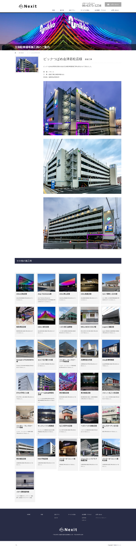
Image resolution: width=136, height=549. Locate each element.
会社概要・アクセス (100, 10)
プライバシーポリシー (101, 517)
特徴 (53, 10)
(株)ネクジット (117, 545)
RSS (16, 544)
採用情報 (84, 517)
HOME (28, 514)
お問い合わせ (115, 4)
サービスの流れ (85, 10)
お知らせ (84, 520)
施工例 (62, 10)
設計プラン (72, 10)
